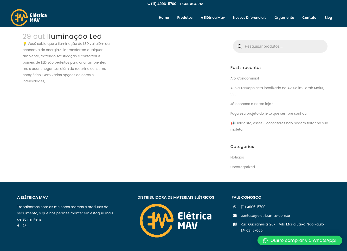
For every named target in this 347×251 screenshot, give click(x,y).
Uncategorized (243, 167)
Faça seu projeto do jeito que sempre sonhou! (269, 113)
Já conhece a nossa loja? (252, 103)
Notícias (237, 157)
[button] (299, 240)
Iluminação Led (74, 36)
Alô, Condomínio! (245, 78)
